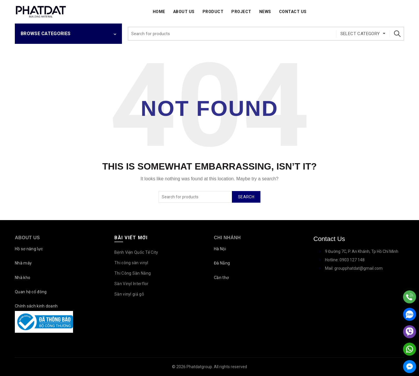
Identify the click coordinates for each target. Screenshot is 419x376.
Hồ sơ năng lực (29, 249)
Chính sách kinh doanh (36, 306)
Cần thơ (221, 277)
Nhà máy (23, 263)
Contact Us (293, 11)
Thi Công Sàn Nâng (132, 273)
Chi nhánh (227, 237)
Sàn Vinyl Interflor (131, 283)
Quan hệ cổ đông (31, 291)
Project (241, 11)
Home (159, 11)
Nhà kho (22, 277)
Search (397, 33)
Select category (360, 33)
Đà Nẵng (222, 263)
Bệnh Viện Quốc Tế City (136, 252)
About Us (184, 11)
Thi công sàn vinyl (131, 262)
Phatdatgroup (199, 366)
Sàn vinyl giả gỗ (129, 294)
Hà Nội (220, 249)
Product (213, 11)
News (265, 11)
